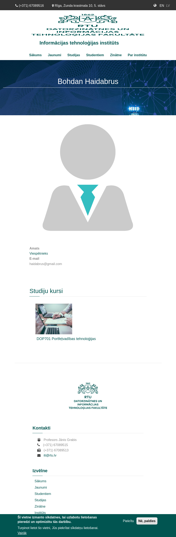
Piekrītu (128, 521)
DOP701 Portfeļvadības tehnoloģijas (66, 339)
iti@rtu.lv (50, 455)
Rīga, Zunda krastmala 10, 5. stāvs (78, 5)
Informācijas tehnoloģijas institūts (79, 43)
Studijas (73, 55)
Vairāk (22, 533)
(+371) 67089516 (29, 5)
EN (161, 5)
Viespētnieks (38, 253)
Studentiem (95, 55)
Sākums (35, 55)
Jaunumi (54, 55)
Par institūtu (137, 55)
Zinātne (116, 55)
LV (168, 5)
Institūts (40, 513)
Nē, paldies (146, 521)
